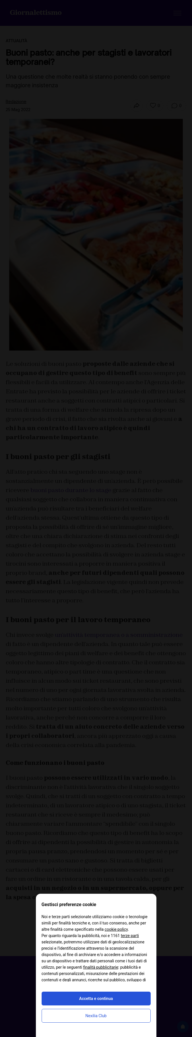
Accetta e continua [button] (96, 998)
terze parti (130, 935)
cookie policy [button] (116, 929)
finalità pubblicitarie (100, 967)
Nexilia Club (96, 1015)
